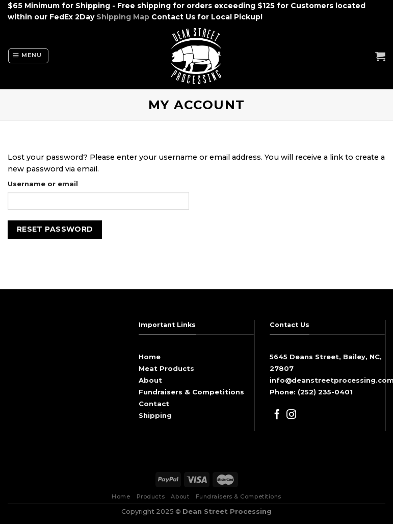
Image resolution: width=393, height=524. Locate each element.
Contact (154, 404)
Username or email (43, 184)
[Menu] (28, 55)
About (150, 380)
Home (150, 357)
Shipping (155, 415)
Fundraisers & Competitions (191, 392)
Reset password (55, 229)
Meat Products (166, 368)
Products (151, 496)
